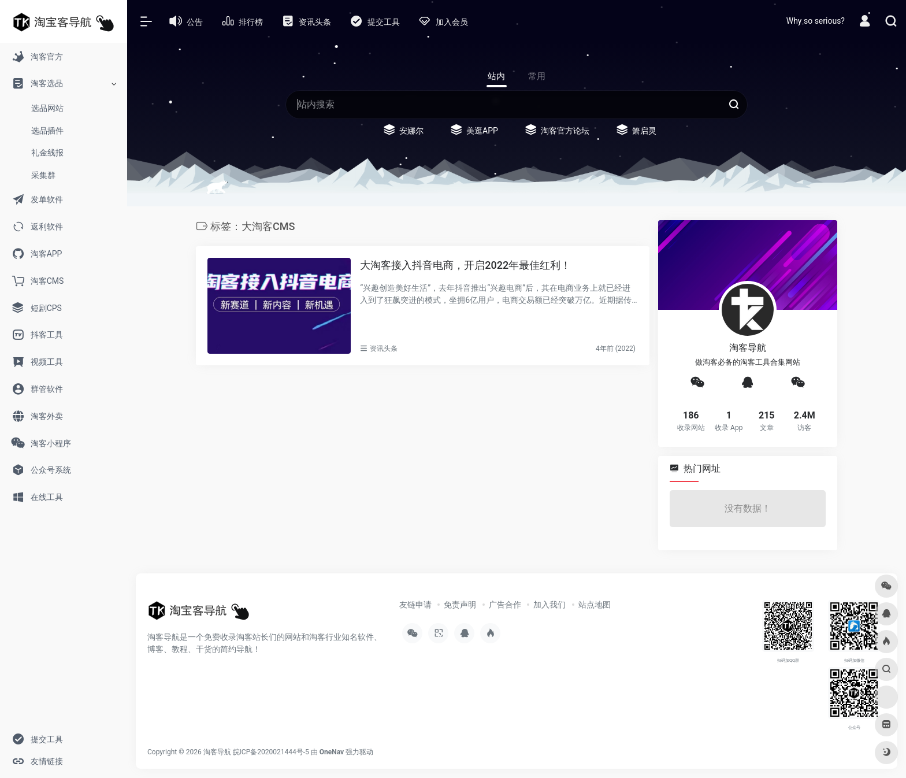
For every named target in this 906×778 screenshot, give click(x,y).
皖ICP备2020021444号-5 (271, 752)
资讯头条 (384, 348)
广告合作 (505, 604)
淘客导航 (217, 752)
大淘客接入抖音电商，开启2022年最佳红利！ (465, 265)
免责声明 (460, 604)
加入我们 (549, 604)
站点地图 (594, 604)
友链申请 (415, 604)
